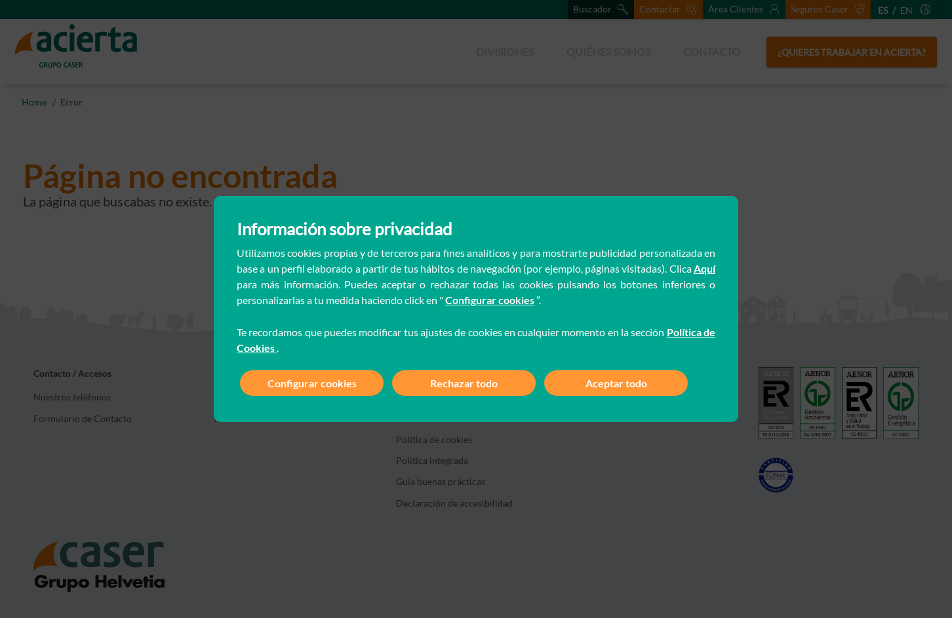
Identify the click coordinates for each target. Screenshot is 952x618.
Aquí (704, 268)
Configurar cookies (489, 300)
